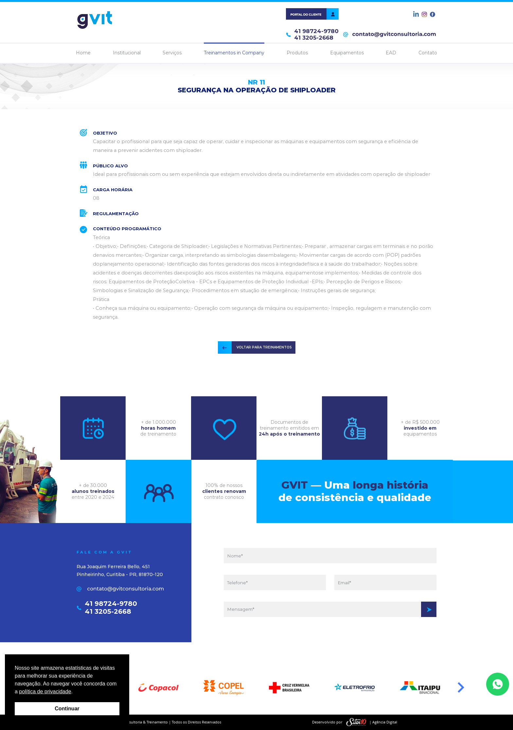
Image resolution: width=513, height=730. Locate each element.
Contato (427, 53)
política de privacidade (45, 691)
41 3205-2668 (313, 37)
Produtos (297, 53)
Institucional (127, 53)
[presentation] (330, 639)
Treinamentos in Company (234, 53)
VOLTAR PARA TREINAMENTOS (264, 347)
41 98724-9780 (316, 31)
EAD (391, 53)
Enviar (428, 609)
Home (83, 53)
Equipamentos (347, 53)
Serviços (172, 53)
